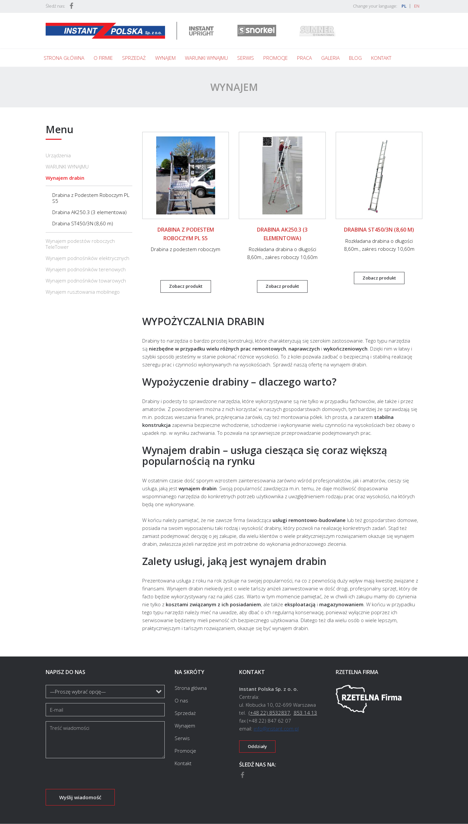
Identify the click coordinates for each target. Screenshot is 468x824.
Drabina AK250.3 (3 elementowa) (89, 212)
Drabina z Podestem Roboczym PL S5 (90, 198)
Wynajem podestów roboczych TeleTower (80, 244)
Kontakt (381, 58)
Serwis (245, 58)
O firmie (103, 58)
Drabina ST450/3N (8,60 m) (82, 223)
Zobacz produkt (185, 286)
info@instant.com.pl (276, 728)
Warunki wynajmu (206, 58)
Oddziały (257, 746)
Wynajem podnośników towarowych (86, 280)
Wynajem (165, 58)
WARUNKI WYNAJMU (67, 166)
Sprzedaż (134, 58)
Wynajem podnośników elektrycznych (87, 258)
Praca (304, 58)
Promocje (275, 58)
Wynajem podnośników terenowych (86, 269)
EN (416, 6)
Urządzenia (58, 155)
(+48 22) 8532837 (269, 712)
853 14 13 (305, 712)
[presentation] (96, 776)
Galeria (330, 58)
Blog (355, 58)
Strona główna (64, 58)
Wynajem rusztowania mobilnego (83, 292)
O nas (181, 700)
